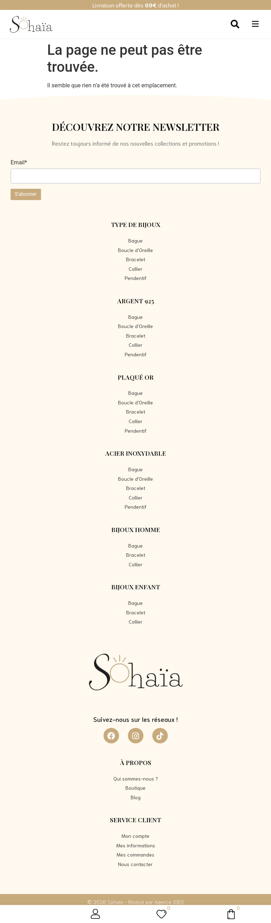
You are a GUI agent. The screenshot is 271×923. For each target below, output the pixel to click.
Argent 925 (135, 301)
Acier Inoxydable (135, 453)
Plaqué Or (136, 377)
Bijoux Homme (135, 529)
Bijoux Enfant (135, 587)
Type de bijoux (135, 224)
